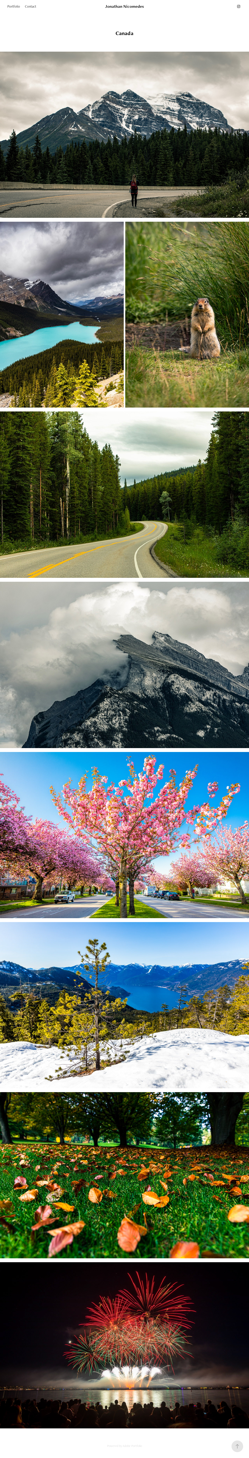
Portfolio (13, 6)
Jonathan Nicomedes (124, 6)
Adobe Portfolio (132, 1446)
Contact (30, 6)
